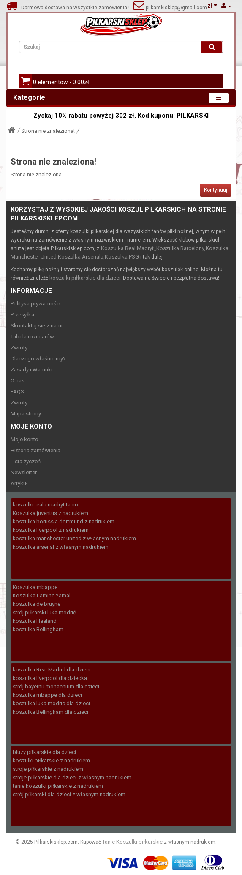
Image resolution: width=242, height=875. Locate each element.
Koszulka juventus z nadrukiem (50, 513)
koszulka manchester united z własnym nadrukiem (74, 538)
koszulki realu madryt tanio (45, 504)
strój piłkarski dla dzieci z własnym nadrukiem (69, 794)
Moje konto (24, 439)
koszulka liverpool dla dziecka (50, 678)
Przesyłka (22, 314)
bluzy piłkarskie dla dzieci (44, 752)
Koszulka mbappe (35, 587)
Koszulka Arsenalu (80, 256)
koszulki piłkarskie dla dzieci (84, 278)
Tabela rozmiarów (32, 336)
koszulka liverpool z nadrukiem (51, 530)
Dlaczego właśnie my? (38, 358)
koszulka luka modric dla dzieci (51, 703)
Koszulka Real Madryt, (128, 248)
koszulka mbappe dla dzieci (47, 695)
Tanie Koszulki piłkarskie (132, 842)
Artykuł (19, 483)
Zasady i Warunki (31, 369)
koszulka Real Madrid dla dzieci (51, 669)
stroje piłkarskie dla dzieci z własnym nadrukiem (72, 777)
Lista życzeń (26, 461)
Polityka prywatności (36, 303)
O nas (17, 380)
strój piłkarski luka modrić (44, 612)
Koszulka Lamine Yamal (42, 595)
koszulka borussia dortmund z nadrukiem (63, 521)
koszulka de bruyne (36, 604)
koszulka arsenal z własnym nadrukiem (61, 547)
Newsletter (24, 472)
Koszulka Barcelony (180, 248)
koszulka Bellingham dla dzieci (50, 712)
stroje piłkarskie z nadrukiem (48, 769)
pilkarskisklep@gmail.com (175, 8)
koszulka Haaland (35, 621)
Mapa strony (26, 413)
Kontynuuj (215, 190)
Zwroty (19, 347)
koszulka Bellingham (38, 629)
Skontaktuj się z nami (37, 325)
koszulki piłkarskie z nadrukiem (51, 760)
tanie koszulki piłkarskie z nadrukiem (58, 786)
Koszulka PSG (122, 256)
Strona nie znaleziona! (48, 131)
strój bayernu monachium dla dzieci (56, 686)
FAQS (17, 391)
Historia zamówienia (35, 450)
